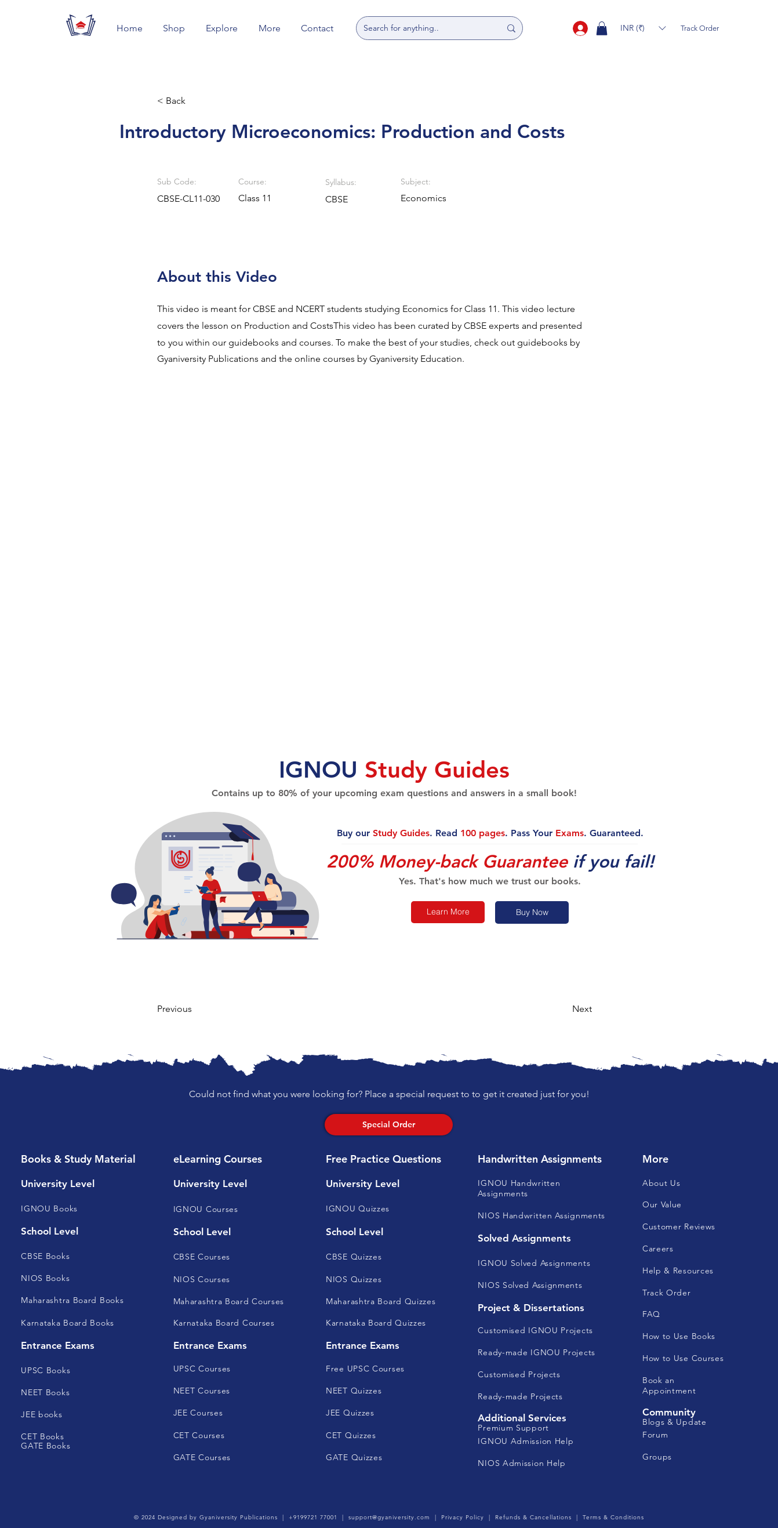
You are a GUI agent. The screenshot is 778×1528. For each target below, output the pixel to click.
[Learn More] (448, 912)
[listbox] (643, 28)
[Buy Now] (532, 912)
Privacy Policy (462, 1517)
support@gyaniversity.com (389, 1517)
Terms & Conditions (613, 1517)
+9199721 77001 (313, 1517)
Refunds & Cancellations (533, 1517)
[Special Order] (389, 1124)
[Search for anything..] (423, 28)
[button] (174, 28)
